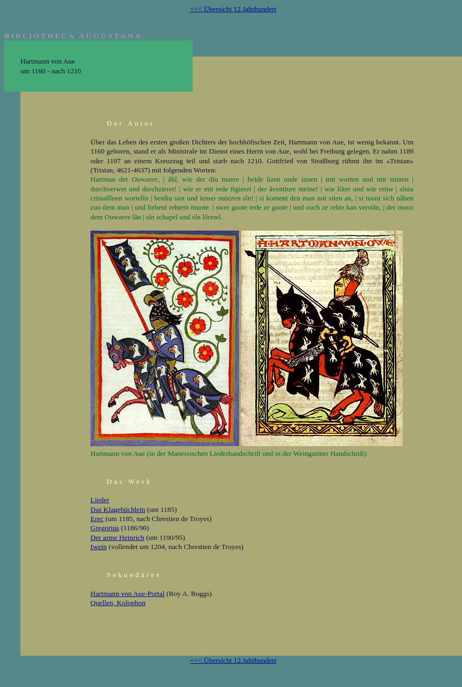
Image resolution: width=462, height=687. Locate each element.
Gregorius (104, 528)
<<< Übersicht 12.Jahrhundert (233, 9)
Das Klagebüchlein (117, 509)
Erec (96, 519)
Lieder (99, 500)
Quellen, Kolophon (117, 603)
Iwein (98, 547)
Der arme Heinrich (117, 537)
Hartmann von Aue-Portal (127, 593)
